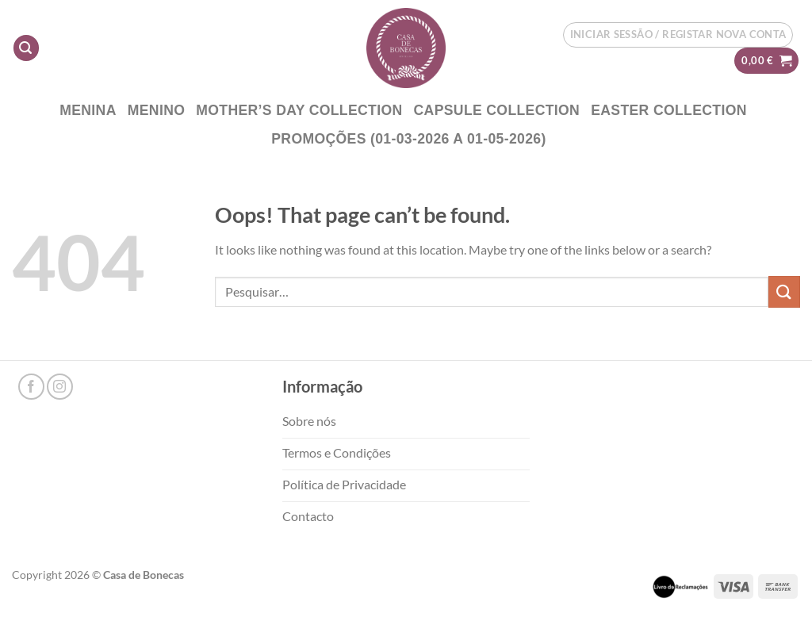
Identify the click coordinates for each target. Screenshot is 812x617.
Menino (157, 110)
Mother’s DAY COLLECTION (299, 110)
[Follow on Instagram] (60, 387)
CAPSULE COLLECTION (497, 110)
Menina (88, 110)
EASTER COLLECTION (669, 110)
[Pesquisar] (26, 48)
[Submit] (784, 291)
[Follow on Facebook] (31, 387)
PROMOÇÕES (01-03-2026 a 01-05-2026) (408, 139)
